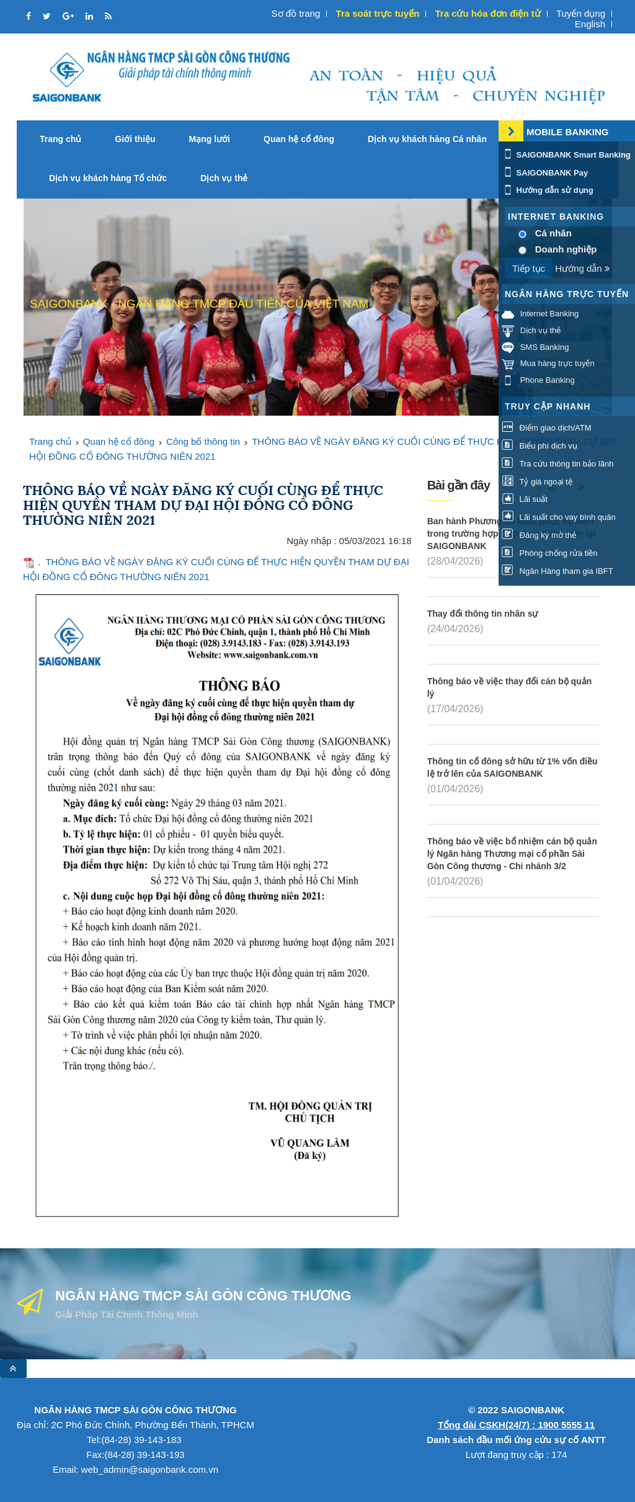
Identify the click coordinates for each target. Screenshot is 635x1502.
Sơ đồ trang (296, 13)
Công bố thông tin (203, 441)
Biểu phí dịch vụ (539, 445)
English (590, 24)
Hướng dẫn (582, 268)
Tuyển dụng (580, 13)
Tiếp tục (528, 268)
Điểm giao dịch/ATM (547, 427)
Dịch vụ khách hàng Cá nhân (427, 139)
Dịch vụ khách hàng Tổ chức (108, 178)
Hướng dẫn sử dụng (547, 190)
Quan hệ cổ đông (299, 139)
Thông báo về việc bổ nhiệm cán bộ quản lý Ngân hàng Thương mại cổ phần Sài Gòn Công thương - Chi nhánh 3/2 (512, 853)
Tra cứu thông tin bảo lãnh (557, 463)
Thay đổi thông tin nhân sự (482, 614)
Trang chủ (60, 139)
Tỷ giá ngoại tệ (537, 481)
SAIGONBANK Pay (545, 172)
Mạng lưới (209, 139)
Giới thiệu (135, 139)
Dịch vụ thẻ (223, 178)
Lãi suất (525, 499)
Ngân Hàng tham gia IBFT (557, 571)
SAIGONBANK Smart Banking (566, 154)
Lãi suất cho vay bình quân (559, 517)
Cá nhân (553, 233)
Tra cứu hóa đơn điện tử (487, 13)
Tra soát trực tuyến (378, 13)
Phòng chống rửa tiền (550, 553)
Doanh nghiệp (566, 249)
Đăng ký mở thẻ (539, 535)
